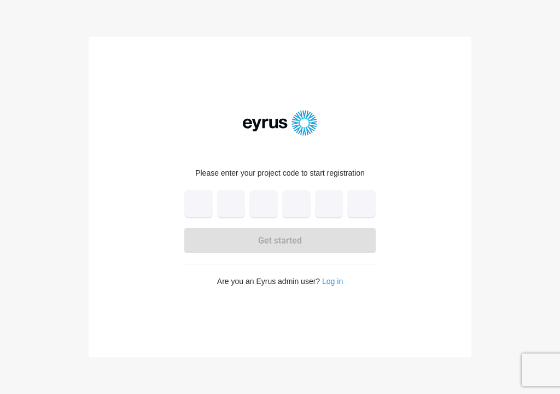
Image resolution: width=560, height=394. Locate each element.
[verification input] (280, 203)
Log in (332, 281)
